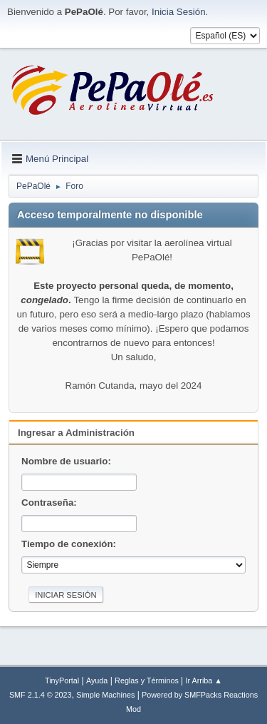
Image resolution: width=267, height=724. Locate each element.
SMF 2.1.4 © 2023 (40, 694)
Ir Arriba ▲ (204, 680)
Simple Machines (105, 694)
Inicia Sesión (179, 11)
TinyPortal (62, 680)
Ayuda (97, 680)
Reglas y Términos (147, 680)
